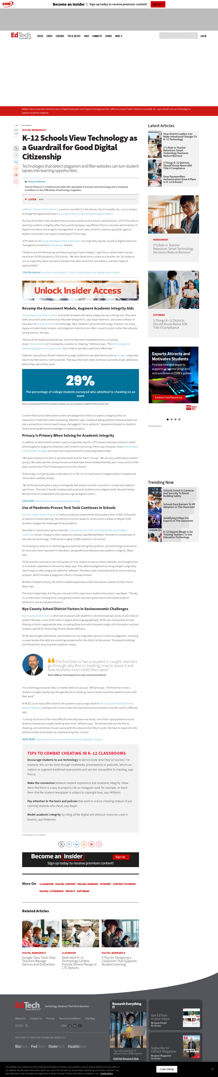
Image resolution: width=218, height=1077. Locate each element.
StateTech (56, 1046)
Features (60, 36)
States (49, 36)
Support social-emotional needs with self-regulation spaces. (62, 739)
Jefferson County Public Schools (40, 209)
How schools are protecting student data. (51, 501)
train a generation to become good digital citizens (85, 214)
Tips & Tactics (73, 36)
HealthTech (77, 1046)
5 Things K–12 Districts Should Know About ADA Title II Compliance (177, 165)
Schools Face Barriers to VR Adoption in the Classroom (179, 505)
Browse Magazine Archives (161, 1057)
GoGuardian (56, 245)
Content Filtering (124, 884)
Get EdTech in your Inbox (160, 1017)
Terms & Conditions (70, 1018)
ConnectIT (97, 36)
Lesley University (46, 324)
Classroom (47, 884)
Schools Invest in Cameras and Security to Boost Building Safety (178, 493)
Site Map (90, 1018)
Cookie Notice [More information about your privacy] (106, 1073)
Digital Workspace (27, 125)
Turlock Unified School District (38, 514)
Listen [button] (32, 199)
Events (108, 36)
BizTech (21, 1046)
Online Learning (87, 884)
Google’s (121, 355)
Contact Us (36, 1018)
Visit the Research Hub (126, 1058)
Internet (105, 884)
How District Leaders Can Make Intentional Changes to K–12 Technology (180, 137)
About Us (20, 1018)
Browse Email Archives (159, 1024)
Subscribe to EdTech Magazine (163, 1050)
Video (86, 36)
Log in (203, 36)
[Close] (212, 1069)
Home (16, 125)
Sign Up (156, 4)
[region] (109, 1069)
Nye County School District (36, 616)
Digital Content (65, 884)
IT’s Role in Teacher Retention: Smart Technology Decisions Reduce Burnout (175, 151)
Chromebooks (37, 344)
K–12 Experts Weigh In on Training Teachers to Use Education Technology (178, 535)
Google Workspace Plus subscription (61, 241)
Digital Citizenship (52, 891)
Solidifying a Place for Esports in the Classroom (178, 519)
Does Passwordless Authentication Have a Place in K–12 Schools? (179, 179)
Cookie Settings (167, 1069)
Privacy (70, 891)
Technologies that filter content (39, 315)
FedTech (38, 1046)
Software (83, 891)
